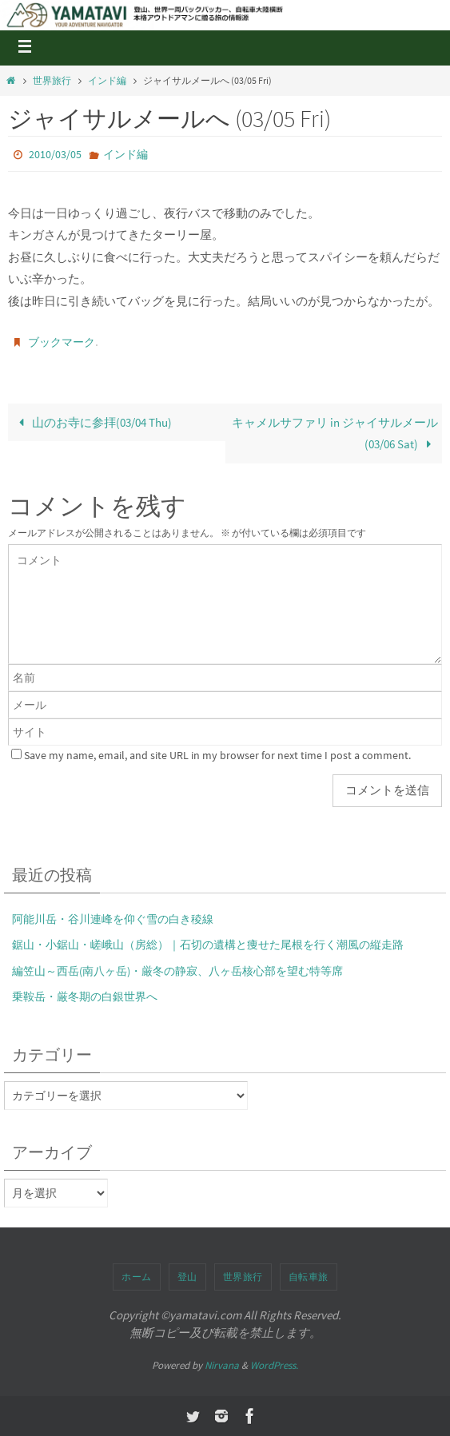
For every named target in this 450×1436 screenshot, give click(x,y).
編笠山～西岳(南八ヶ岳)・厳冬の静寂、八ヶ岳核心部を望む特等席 (177, 971)
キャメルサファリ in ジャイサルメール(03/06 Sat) (335, 433)
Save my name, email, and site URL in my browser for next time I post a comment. (217, 755)
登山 (187, 1277)
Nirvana (222, 1365)
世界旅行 (52, 80)
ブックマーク (61, 342)
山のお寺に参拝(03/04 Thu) (91, 422)
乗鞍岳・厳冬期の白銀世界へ (84, 996)
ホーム (136, 1277)
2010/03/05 (55, 154)
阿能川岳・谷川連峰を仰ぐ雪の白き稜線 (112, 919)
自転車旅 (309, 1277)
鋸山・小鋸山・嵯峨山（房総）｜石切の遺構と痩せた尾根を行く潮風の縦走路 (208, 944)
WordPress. (274, 1365)
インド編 (107, 80)
